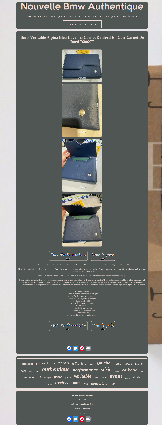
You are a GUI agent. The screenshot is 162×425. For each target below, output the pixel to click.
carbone (129, 369)
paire (68, 377)
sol (39, 377)
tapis (63, 363)
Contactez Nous (82, 400)
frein (97, 377)
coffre (114, 384)
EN (80, 413)
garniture (29, 377)
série (106, 369)
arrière (62, 382)
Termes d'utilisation (82, 409)
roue (141, 371)
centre (117, 372)
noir (76, 383)
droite (136, 377)
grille (104, 377)
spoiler (117, 364)
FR (84, 413)
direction (27, 363)
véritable (82, 376)
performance (85, 369)
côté (23, 371)
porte (58, 377)
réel (37, 371)
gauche (103, 362)
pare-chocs (45, 363)
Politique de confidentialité (82, 404)
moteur (127, 378)
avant (116, 376)
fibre (139, 363)
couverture (99, 383)
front (49, 384)
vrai (85, 383)
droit (30, 372)
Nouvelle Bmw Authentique (82, 395)
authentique (56, 369)
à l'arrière (79, 363)
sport (128, 363)
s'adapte (47, 377)
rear (91, 364)
